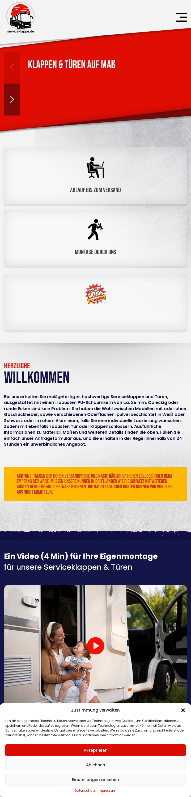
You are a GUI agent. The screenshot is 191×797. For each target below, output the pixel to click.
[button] (183, 710)
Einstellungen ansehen (95, 779)
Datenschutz (85, 790)
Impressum (107, 790)
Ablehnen (95, 765)
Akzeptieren (96, 750)
